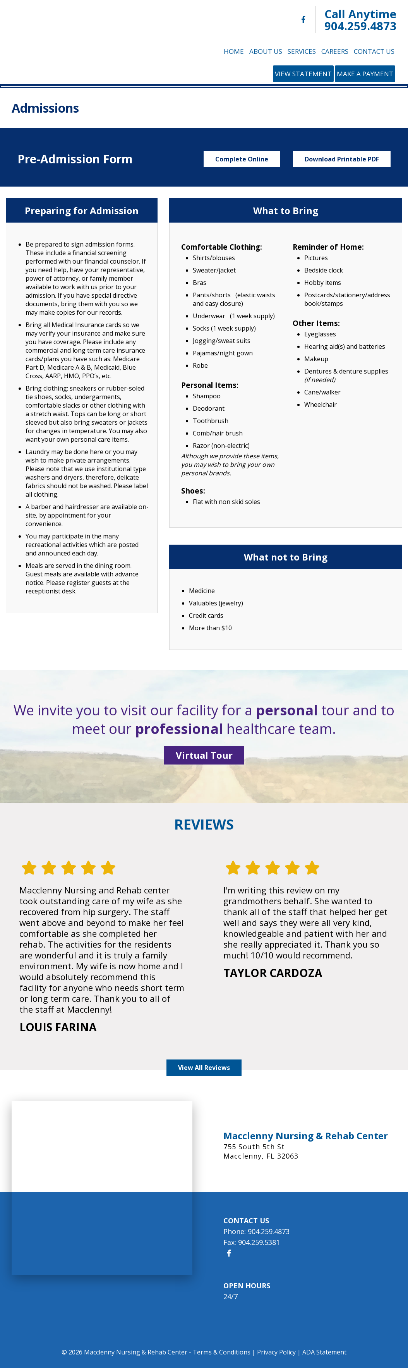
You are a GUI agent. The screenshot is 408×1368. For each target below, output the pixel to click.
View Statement (303, 73)
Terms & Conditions (221, 1352)
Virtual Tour (204, 755)
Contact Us (374, 51)
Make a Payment (365, 73)
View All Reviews (204, 1067)
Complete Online (241, 159)
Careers (334, 51)
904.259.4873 (360, 25)
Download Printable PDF (342, 159)
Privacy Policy (276, 1352)
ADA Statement (324, 1352)
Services (302, 51)
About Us (265, 51)
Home (234, 51)
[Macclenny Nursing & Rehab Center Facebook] (303, 19)
